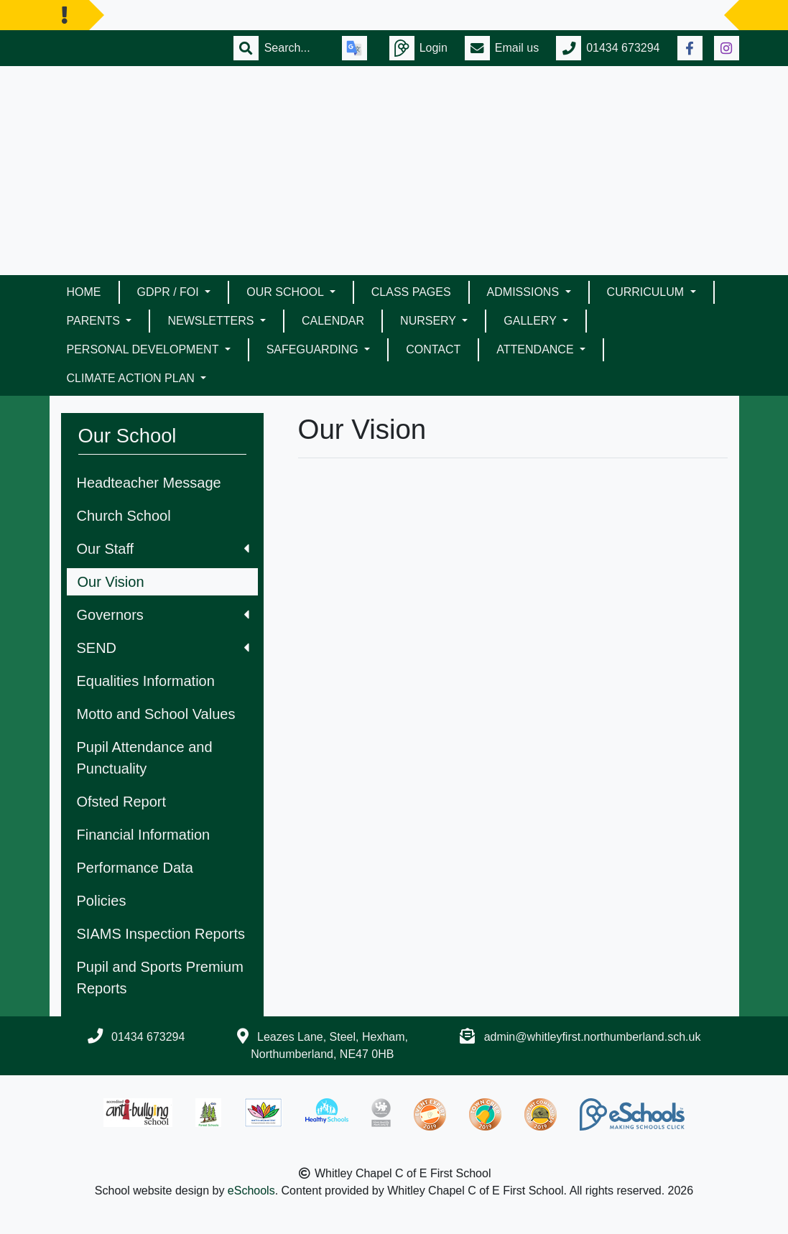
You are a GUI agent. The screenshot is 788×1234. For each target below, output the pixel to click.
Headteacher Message (149, 483)
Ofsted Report (122, 801)
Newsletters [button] (211, 321)
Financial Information (143, 835)
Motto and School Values (156, 714)
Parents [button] (95, 321)
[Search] (294, 48)
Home (84, 292)
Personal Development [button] (144, 349)
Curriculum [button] (647, 292)
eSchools (251, 1190)
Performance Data (135, 868)
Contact (433, 349)
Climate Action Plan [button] (132, 378)
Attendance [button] (536, 349)
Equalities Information (146, 681)
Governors (163, 615)
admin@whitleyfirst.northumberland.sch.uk (592, 1037)
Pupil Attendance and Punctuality (145, 757)
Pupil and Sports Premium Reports (160, 977)
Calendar (333, 321)
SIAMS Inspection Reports (161, 934)
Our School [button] (286, 292)
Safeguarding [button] (313, 349)
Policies (101, 901)
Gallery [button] (532, 321)
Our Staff (163, 549)
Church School (124, 516)
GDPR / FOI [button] (170, 292)
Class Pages (411, 292)
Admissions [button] (524, 292)
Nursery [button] (429, 321)
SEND (163, 648)
